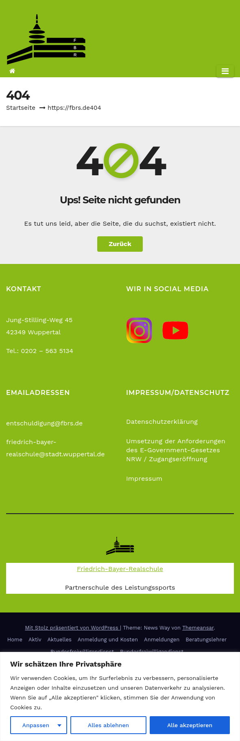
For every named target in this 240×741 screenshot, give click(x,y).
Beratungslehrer (206, 639)
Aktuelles (60, 639)
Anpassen (35, 725)
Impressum (144, 478)
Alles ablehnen (108, 725)
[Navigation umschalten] (225, 71)
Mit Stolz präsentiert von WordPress (72, 628)
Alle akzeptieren (189, 725)
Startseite (20, 107)
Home (14, 639)
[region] (120, 696)
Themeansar (198, 628)
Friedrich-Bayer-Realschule (120, 569)
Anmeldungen (161, 639)
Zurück (120, 244)
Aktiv (34, 639)
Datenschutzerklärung (162, 421)
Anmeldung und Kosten (108, 639)
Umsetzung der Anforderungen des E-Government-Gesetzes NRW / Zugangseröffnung (175, 450)
